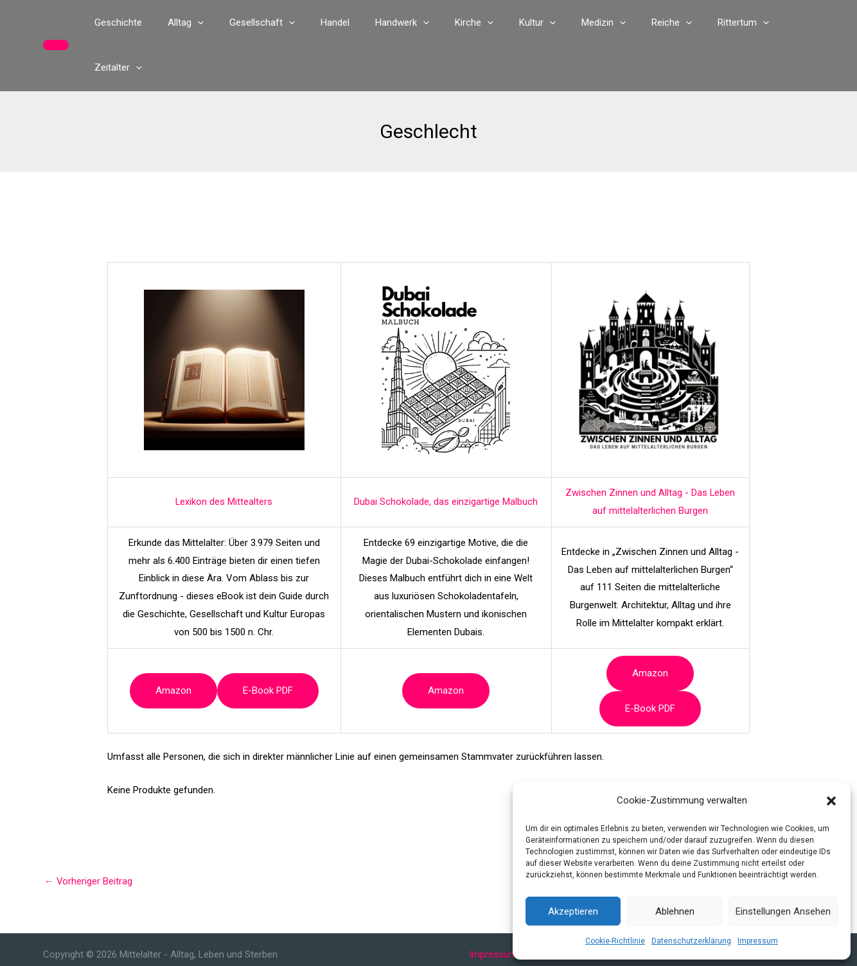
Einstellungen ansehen (783, 911)
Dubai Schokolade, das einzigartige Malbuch (446, 456)
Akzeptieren (573, 911)
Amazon (173, 645)
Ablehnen (674, 911)
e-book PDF (268, 645)
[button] (831, 801)
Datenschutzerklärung (691, 940)
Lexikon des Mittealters (224, 456)
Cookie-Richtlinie (615, 940)
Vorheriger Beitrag (88, 836)
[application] (217, 22)
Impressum (758, 940)
